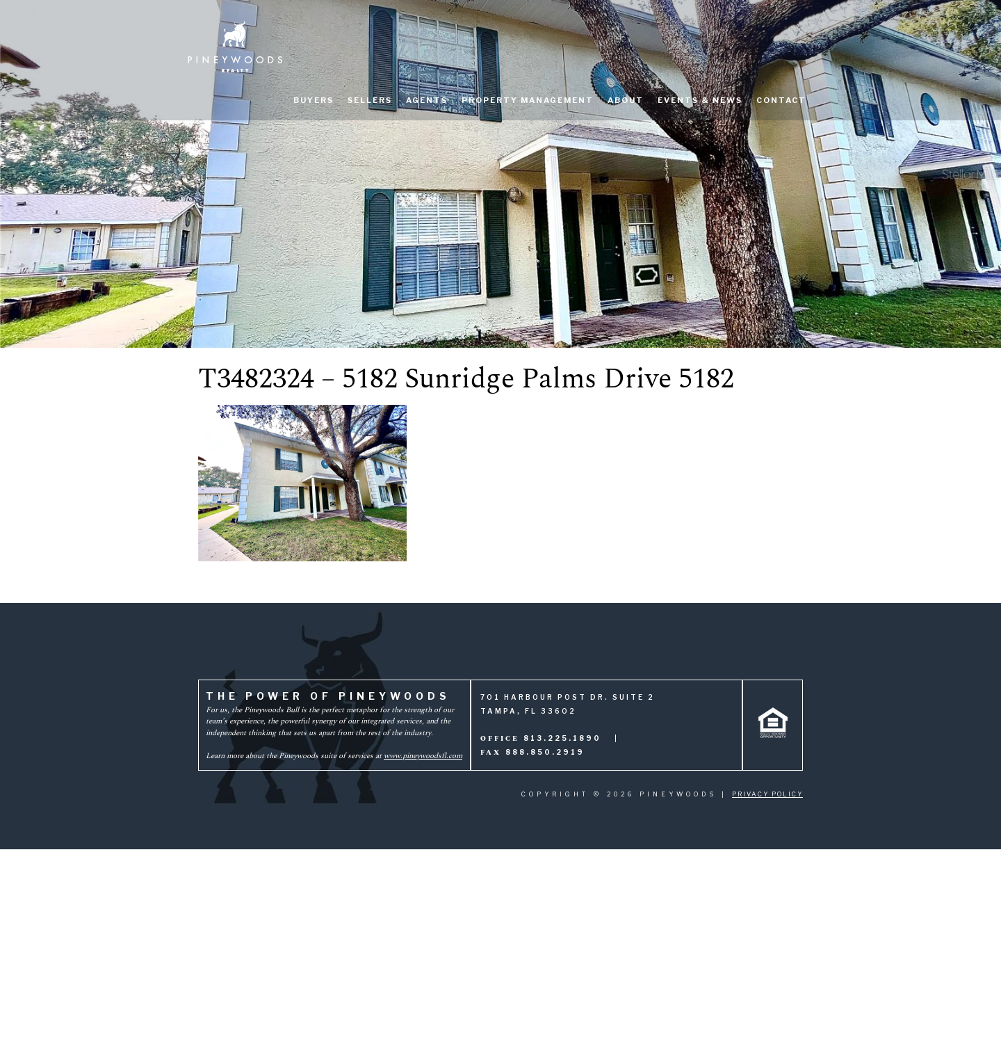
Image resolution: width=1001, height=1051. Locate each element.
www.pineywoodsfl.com (423, 756)
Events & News (700, 100)
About (626, 100)
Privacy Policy (767, 794)
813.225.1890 (562, 738)
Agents (427, 100)
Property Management (528, 100)
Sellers (370, 100)
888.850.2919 (545, 752)
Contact (781, 100)
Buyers (313, 100)
